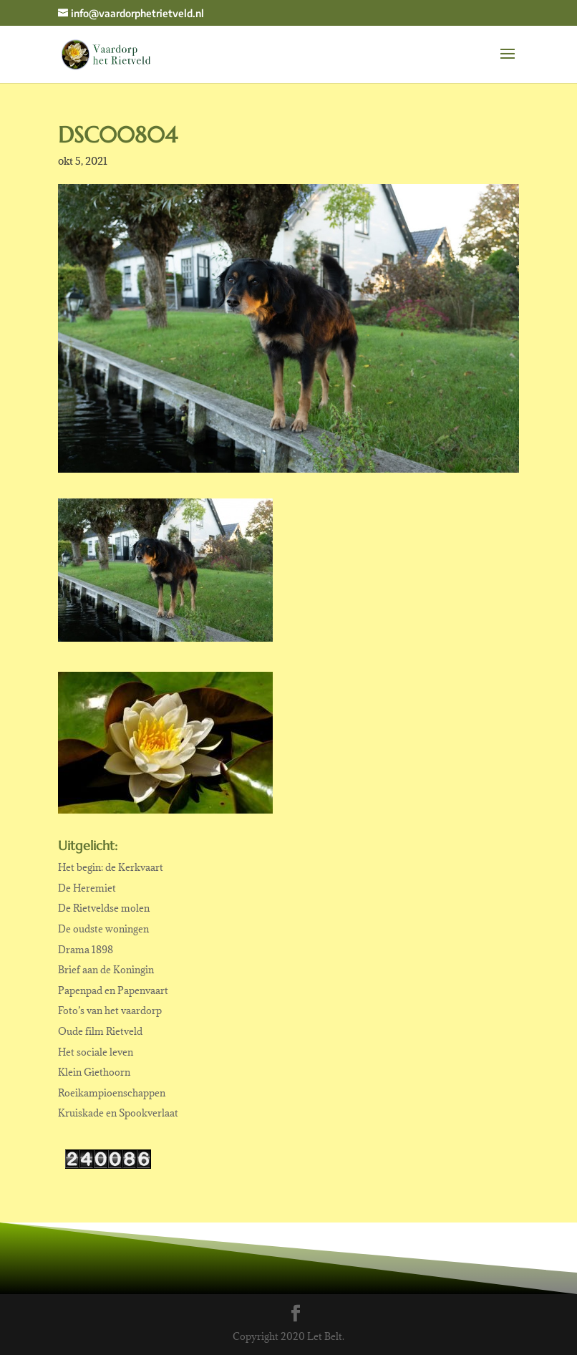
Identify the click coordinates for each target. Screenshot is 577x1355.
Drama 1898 (85, 949)
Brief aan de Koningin (106, 969)
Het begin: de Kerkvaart (110, 867)
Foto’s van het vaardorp (110, 1010)
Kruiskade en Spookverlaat (118, 1112)
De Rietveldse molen (104, 908)
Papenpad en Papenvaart (113, 990)
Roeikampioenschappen (111, 1092)
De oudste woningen (103, 928)
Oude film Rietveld (100, 1031)
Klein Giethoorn (94, 1072)
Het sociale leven (95, 1052)
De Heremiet (87, 888)
